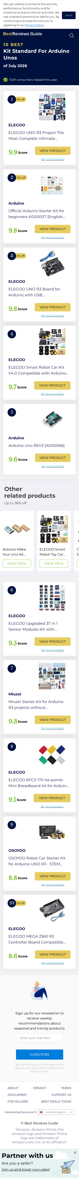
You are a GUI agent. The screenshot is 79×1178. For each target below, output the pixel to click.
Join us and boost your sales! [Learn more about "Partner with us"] (26, 1169)
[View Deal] (17, 541)
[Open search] (72, 35)
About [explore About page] (13, 1088)
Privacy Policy (34, 25)
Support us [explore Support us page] (61, 1095)
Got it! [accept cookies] (68, 15)
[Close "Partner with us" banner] (75, 1152)
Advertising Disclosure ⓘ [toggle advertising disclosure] (20, 1112)
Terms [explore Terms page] (66, 1088)
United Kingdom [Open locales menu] (56, 1112)
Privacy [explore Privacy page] (39, 1088)
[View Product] (39, 128)
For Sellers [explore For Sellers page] (18, 1101)
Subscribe (39, 1054)
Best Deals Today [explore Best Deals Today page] (56, 1101)
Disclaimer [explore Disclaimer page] (17, 1095)
